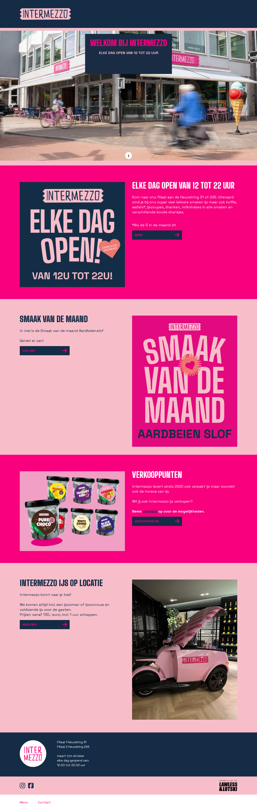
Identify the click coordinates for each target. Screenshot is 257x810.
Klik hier (46, 350)
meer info (46, 624)
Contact (228, 12)
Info (209, 12)
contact (150, 511)
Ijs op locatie (185, 12)
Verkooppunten (158, 521)
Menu (143, 12)
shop (160, 12)
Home (127, 12)
